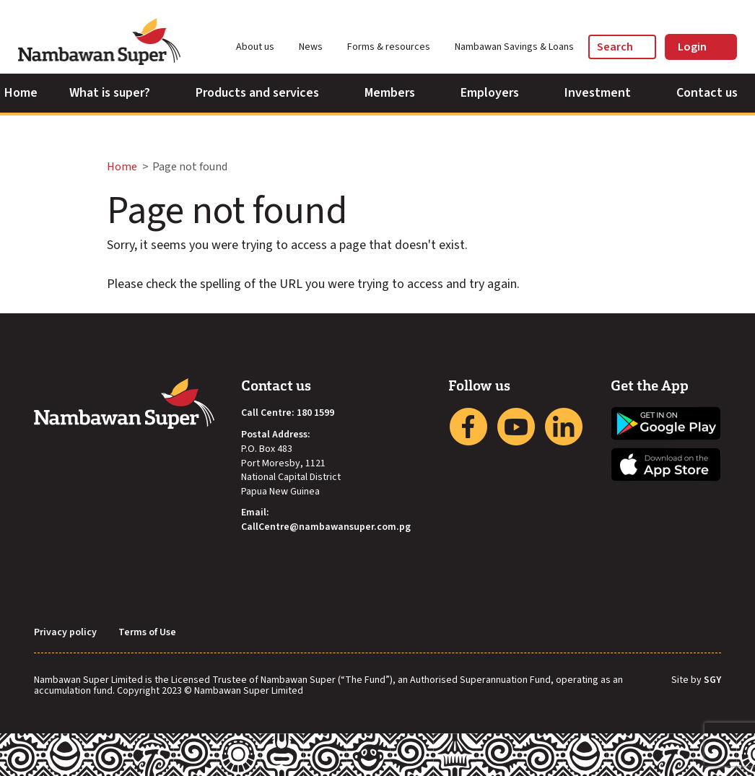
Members (397, 93)
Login (701, 47)
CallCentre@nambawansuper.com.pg (326, 527)
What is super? (116, 93)
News (317, 47)
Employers (497, 93)
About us (261, 47)
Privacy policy (65, 633)
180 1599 (315, 413)
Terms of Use (147, 633)
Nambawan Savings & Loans (514, 47)
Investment (604, 93)
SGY (712, 680)
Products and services (264, 93)
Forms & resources (395, 47)
